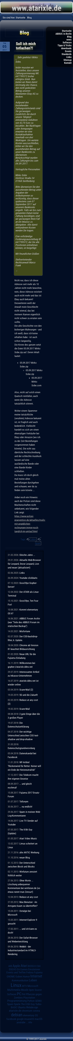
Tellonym (23, 801)
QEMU (38, 1000)
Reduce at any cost (28, 897)
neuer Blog (24, 857)
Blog (69, 36)
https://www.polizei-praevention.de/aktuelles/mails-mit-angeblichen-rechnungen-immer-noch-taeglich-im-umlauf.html (29, 524)
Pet (23, 994)
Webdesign (32, 1007)
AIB (10, 966)
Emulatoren (34, 969)
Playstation (29, 997)
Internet (36, 976)
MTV (24, 985)
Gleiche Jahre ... (27, 554)
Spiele (17, 1004)
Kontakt (68, 62)
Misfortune (24, 631)
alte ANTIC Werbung (29, 852)
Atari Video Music (28, 838)
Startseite (67, 30)
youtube (21, 1022)
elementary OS (30, 1015)
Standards (67, 54)
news (69, 39)
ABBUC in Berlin (63, 33)
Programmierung (17, 1000)
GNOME (11, 976)
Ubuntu (22, 1007)
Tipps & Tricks (65, 45)
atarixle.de (15, 1010)
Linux (16, 985)
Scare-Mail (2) (26, 689)
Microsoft (32, 986)
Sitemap (68, 59)
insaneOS (29, 1019)
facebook (11, 1019)
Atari (24, 966)
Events (68, 51)
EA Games (22, 969)
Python (31, 1000)
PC (19, 994)
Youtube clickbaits (28, 577)
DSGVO (12, 969)
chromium (27, 1010)
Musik (24, 990)
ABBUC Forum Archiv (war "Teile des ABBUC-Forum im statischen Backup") (24, 622)
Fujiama (38, 972)
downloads (66, 48)
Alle (30, 1022)
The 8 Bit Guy (28, 1004)
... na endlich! (25, 806)
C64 (38, 966)
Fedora (29, 972)
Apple (16, 966)
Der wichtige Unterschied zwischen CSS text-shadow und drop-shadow (23, 735)
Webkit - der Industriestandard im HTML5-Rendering (22, 950)
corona (36, 1010)
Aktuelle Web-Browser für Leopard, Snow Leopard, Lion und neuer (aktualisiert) (24, 564)
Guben (18, 976)
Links (69, 57)
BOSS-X (32, 966)
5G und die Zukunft (28, 694)
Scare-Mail (24, 708)
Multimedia (13, 990)
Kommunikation (20, 980)
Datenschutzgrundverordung (21, 748)
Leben (33, 539)
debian (16, 1014)
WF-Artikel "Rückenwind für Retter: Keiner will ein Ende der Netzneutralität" (24, 766)
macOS (38, 1019)
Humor (26, 976)
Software (67, 42)
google (20, 1019)
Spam (37, 543)
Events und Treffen (16, 972)
